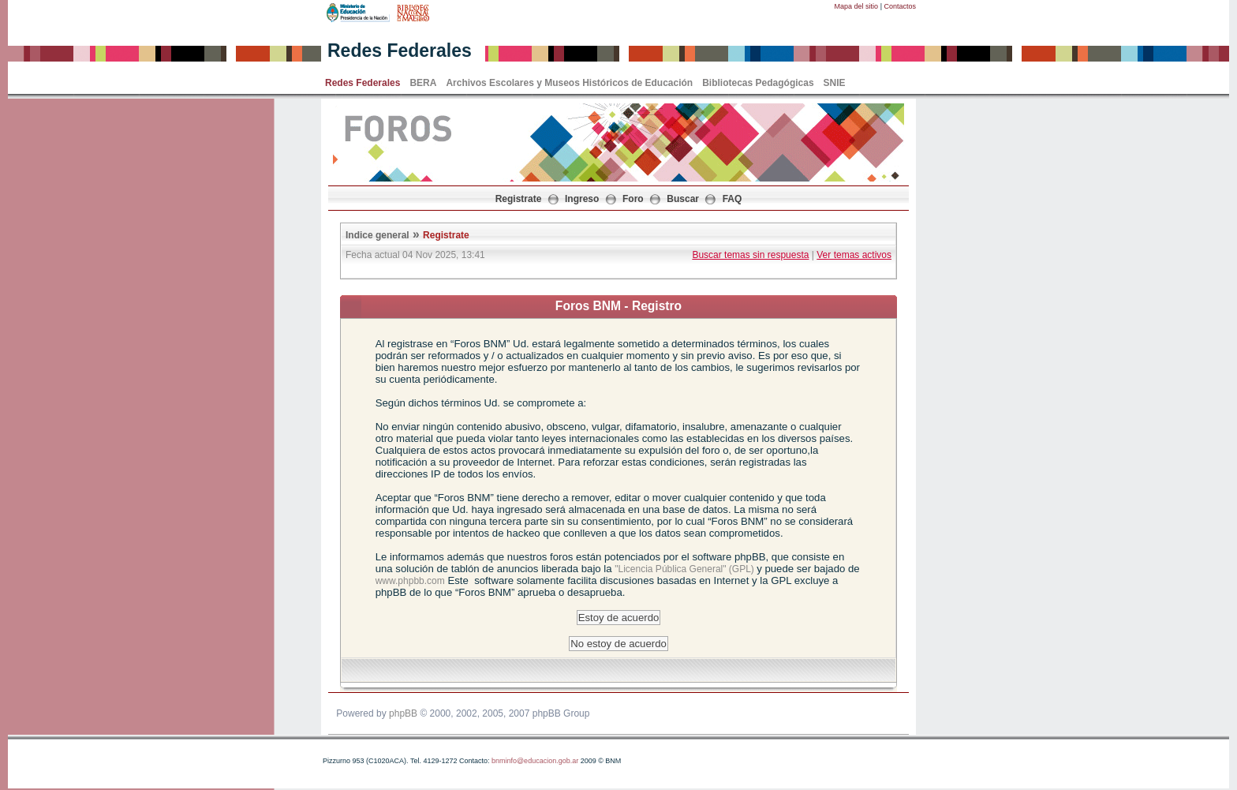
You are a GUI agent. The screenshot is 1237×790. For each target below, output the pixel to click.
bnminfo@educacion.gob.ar (534, 761)
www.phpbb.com (410, 580)
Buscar (683, 198)
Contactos (900, 6)
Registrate (518, 198)
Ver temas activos (854, 254)
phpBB (403, 713)
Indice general (377, 235)
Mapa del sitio (857, 6)
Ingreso (582, 198)
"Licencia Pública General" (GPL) (686, 569)
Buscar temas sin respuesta (750, 254)
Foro (633, 198)
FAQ (732, 198)
